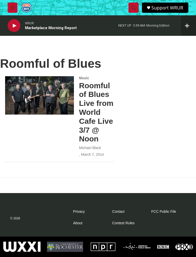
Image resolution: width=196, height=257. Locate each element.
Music (84, 78)
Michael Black (90, 148)
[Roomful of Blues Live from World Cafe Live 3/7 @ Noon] (39, 95)
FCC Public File (163, 212)
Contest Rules (123, 223)
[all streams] (188, 25)
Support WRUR (167, 7)
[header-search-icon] (133, 8)
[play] (14, 26)
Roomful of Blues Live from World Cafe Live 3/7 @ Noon (96, 112)
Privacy (79, 212)
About (78, 223)
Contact (118, 212)
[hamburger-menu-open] (12, 8)
